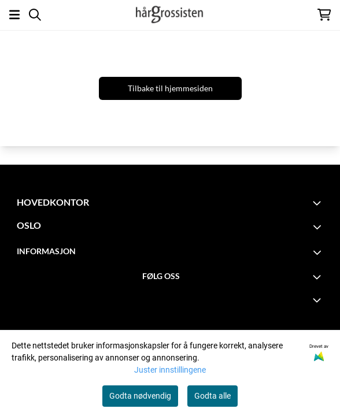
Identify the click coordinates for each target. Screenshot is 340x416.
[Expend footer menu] (319, 299)
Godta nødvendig (140, 395)
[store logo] (170, 14)
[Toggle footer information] (319, 202)
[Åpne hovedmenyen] (14, 14)
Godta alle (212, 395)
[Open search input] (35, 15)
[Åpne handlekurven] (324, 14)
